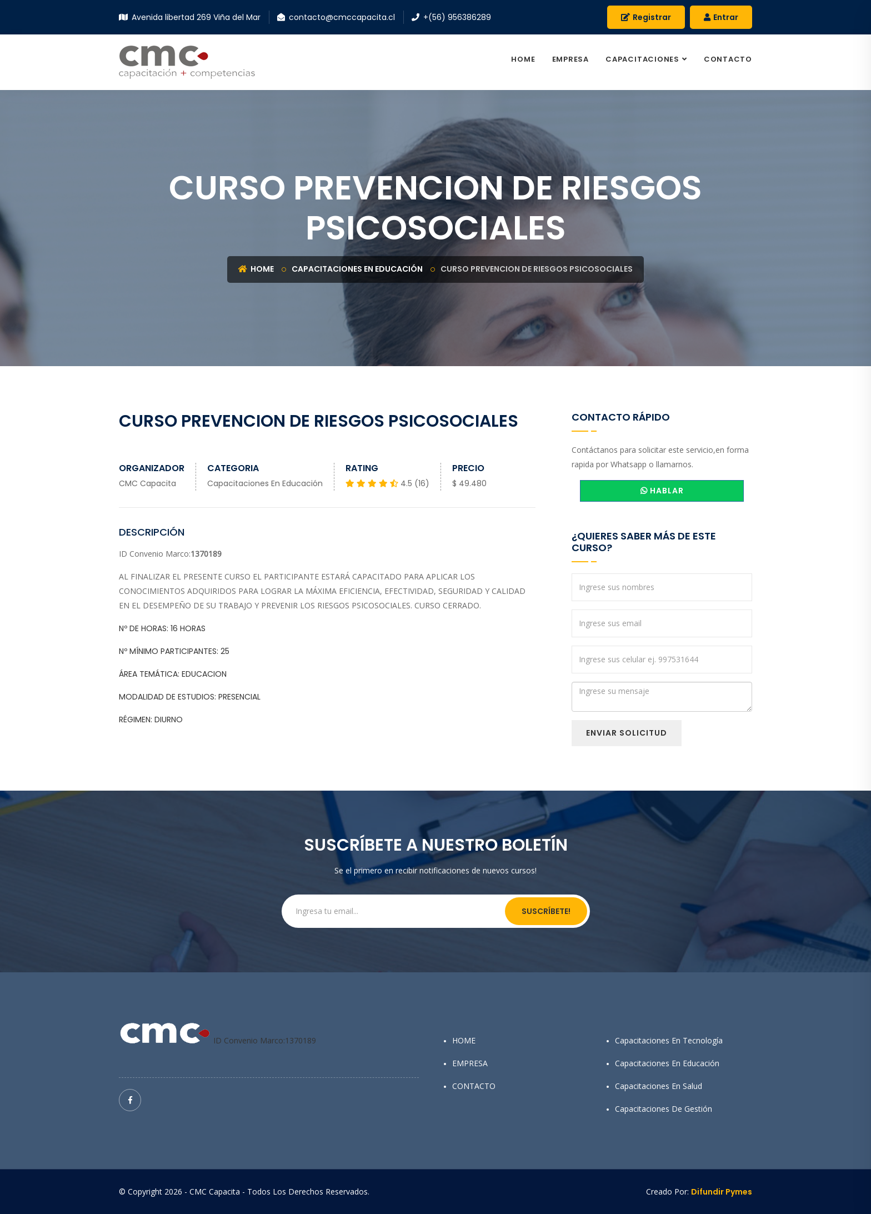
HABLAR (662, 490)
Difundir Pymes (721, 1191)
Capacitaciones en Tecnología (669, 1040)
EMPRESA (570, 59)
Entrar (721, 17)
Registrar (646, 17)
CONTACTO (728, 59)
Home (256, 268)
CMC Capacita (147, 483)
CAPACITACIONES (642, 59)
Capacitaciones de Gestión (663, 1108)
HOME (523, 59)
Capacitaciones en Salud (658, 1086)
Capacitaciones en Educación (357, 268)
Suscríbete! (546, 911)
